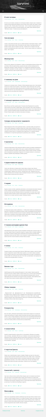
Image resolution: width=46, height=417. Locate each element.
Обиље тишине (10, 289)
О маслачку (9, 144)
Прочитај (39, 33)
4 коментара (20, 125)
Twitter (15, 34)
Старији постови (39, 412)
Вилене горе (9, 269)
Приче (16, 104)
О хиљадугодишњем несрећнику (17, 102)
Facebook (10, 34)
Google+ (20, 34)
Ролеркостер (9, 310)
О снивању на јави (11, 82)
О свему (7, 248)
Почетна (23, 412)
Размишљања (17, 83)
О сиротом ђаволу (11, 352)
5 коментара (20, 291)
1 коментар (20, 187)
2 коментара (20, 42)
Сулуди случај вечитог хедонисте (17, 123)
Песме (16, 21)
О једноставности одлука (14, 165)
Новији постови (6, 412)
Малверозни (9, 61)
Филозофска (9, 393)
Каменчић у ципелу (12, 372)
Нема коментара (21, 21)
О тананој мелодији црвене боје (16, 227)
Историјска (8, 206)
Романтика (17, 374)
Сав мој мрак (9, 40)
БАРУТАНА (23, 4)
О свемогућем (9, 331)
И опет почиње (10, 19)
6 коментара (21, 229)
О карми (7, 185)
